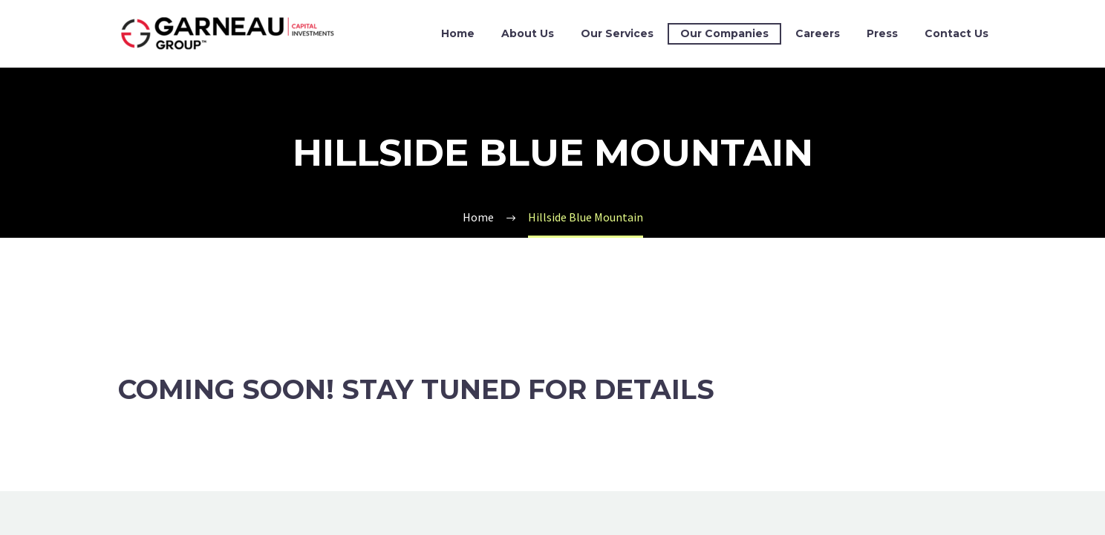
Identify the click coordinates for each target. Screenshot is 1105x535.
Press (882, 33)
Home (458, 33)
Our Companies (724, 33)
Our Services (617, 33)
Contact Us (956, 33)
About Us (527, 33)
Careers (817, 33)
